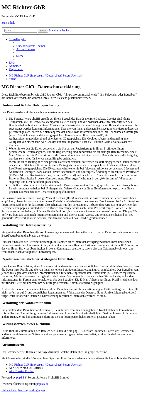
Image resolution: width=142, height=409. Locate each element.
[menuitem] (30, 45)
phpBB (20, 377)
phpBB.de (42, 383)
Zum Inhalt (8, 22)
